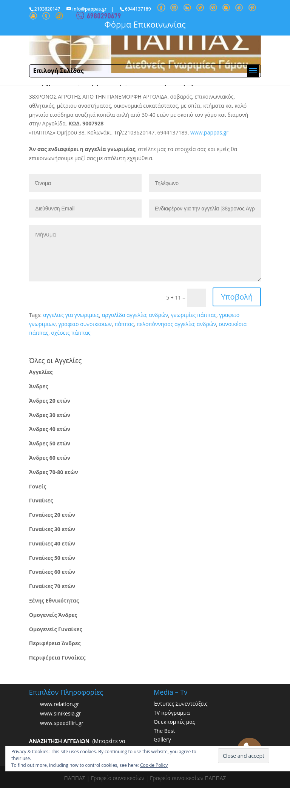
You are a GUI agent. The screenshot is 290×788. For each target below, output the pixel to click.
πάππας (124, 324)
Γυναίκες (41, 500)
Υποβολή (237, 297)
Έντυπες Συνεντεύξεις (181, 703)
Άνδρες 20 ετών (49, 400)
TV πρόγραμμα (172, 712)
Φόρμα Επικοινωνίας (144, 24)
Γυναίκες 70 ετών (52, 586)
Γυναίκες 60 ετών (52, 571)
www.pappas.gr (209, 132)
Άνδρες (38, 386)
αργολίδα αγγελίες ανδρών (135, 314)
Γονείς (37, 486)
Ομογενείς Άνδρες (53, 614)
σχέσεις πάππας (70, 332)
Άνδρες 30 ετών (49, 415)
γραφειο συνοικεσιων (85, 324)
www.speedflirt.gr (61, 722)
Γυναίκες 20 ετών (52, 514)
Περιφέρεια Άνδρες (55, 643)
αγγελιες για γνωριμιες (71, 314)
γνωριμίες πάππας (193, 314)
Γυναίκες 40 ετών (52, 543)
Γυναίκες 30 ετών (52, 529)
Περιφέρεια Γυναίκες (57, 657)
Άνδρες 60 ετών (49, 457)
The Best (164, 730)
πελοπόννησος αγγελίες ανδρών (176, 324)
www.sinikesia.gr (60, 713)
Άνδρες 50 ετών (49, 443)
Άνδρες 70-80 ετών (53, 472)
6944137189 (138, 9)
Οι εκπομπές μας (174, 721)
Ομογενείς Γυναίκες (55, 629)
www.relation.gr (59, 704)
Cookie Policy (154, 765)
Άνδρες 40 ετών (49, 429)
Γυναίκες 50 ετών (52, 557)
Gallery (162, 739)
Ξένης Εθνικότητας (54, 600)
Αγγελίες (40, 371)
